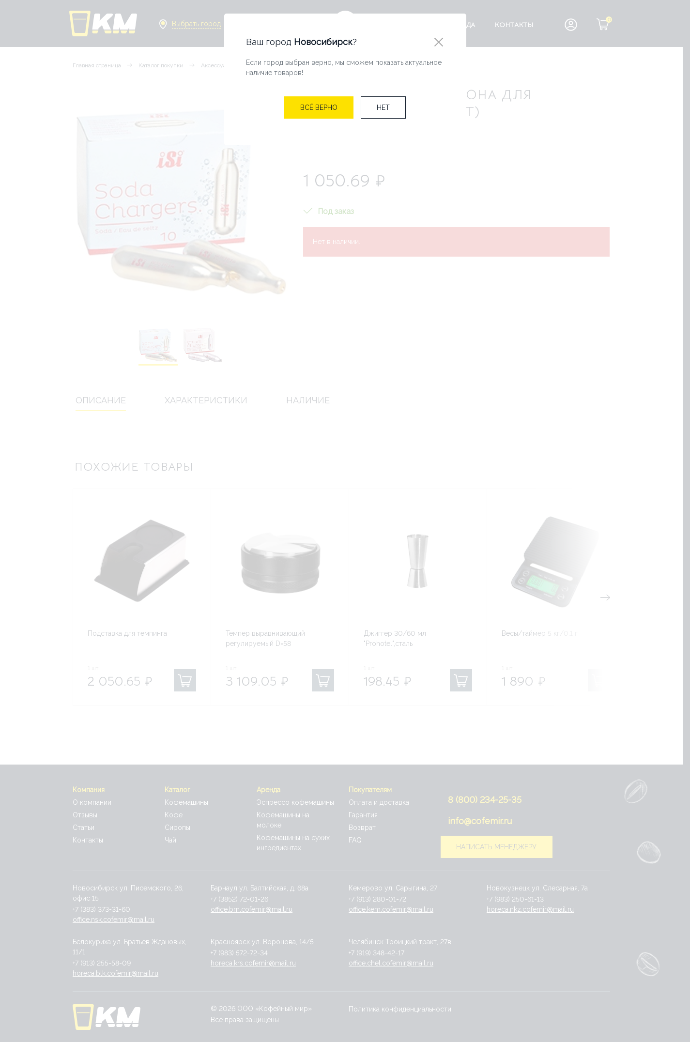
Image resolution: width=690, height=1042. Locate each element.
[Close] (439, 42)
